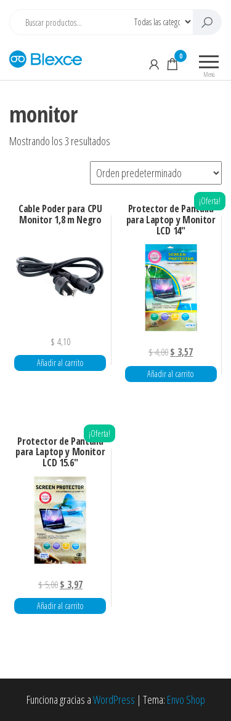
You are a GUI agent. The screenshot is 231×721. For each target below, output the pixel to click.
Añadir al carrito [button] (60, 362)
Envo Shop (186, 699)
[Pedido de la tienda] (156, 173)
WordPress (114, 699)
